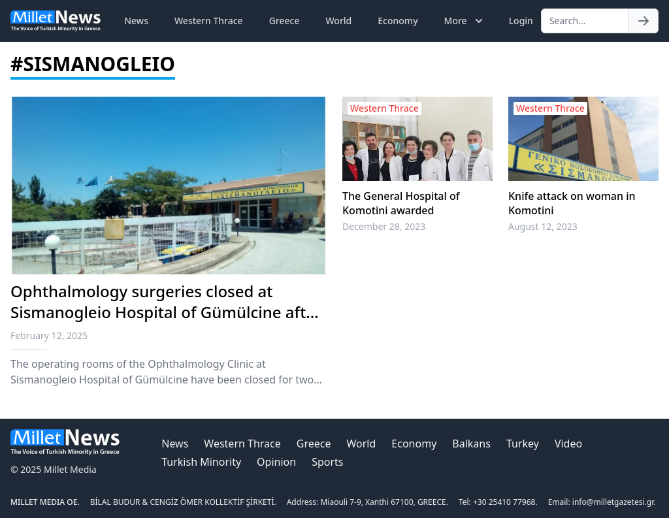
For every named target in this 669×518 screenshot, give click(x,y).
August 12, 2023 (543, 226)
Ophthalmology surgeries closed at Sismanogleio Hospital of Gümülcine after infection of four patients (165, 312)
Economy (397, 20)
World (338, 20)
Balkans (471, 443)
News (136, 20)
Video (568, 443)
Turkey (522, 443)
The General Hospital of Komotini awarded (401, 203)
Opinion (276, 462)
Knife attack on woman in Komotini (572, 203)
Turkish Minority (201, 462)
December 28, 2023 (383, 226)
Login (521, 20)
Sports (327, 462)
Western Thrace (208, 20)
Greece (284, 20)
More (464, 20)
